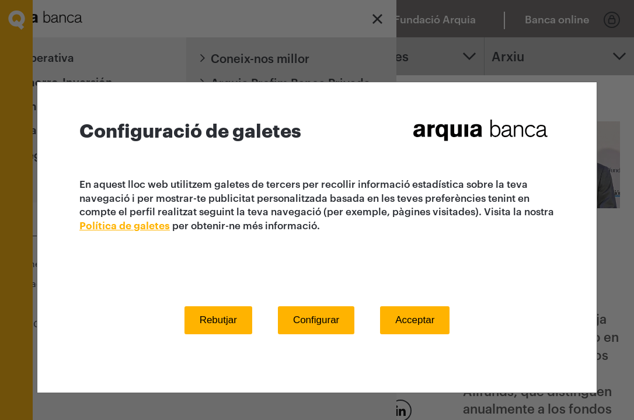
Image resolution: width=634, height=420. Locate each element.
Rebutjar (218, 320)
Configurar (316, 320)
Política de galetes (124, 226)
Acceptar (414, 320)
